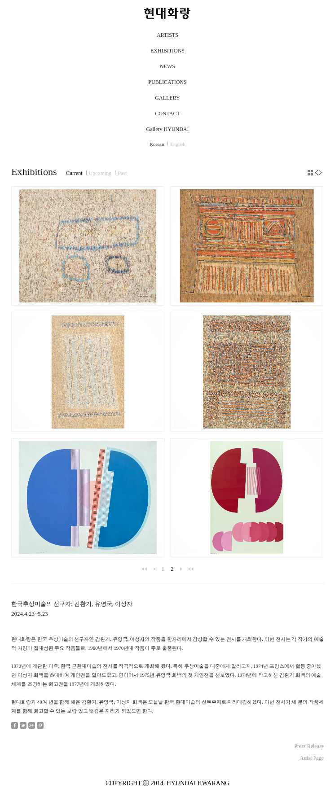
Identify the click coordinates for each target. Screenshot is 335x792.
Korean (157, 144)
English (177, 144)
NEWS (167, 66)
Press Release (309, 746)
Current (74, 173)
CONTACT (167, 113)
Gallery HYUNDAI (167, 129)
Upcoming (100, 173)
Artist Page (312, 758)
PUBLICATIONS (167, 82)
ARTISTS (167, 35)
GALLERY (167, 98)
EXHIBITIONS (167, 51)
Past (122, 173)
